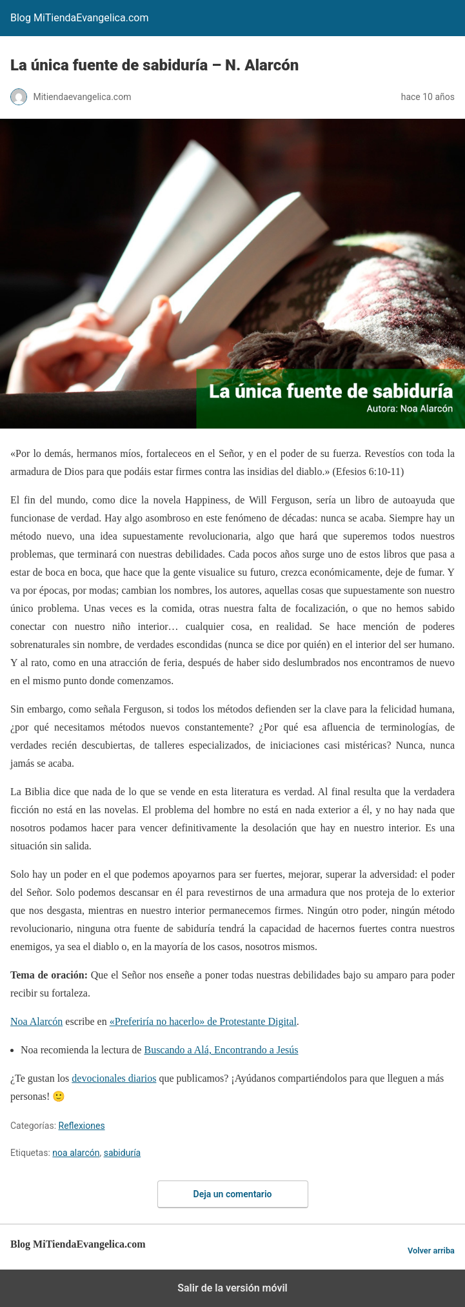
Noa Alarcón (36, 1021)
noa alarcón (75, 1153)
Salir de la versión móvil (232, 1288)
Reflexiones (82, 1125)
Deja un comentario (232, 1194)
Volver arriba (431, 1250)
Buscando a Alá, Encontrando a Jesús (221, 1049)
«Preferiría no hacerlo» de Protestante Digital (203, 1021)
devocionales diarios (114, 1078)
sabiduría (122, 1153)
